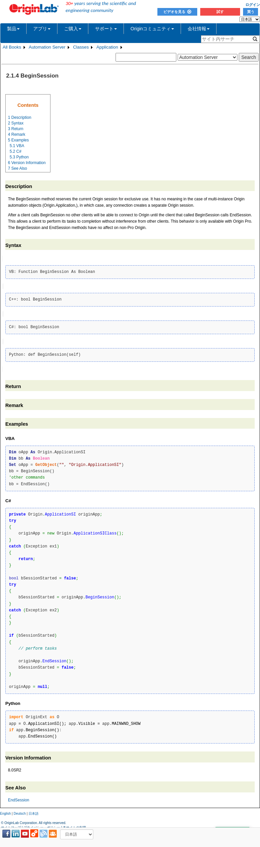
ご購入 (72, 28)
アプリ (41, 28)
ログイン (252, 5)
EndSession (18, 798)
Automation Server (47, 47)
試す (220, 12)
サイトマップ (11, 825)
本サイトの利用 (74, 825)
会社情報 (199, 28)
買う (250, 12)
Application (107, 47)
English (5, 812)
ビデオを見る (177, 12)
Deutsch (20, 812)
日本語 (34, 812)
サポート (106, 28)
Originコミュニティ (152, 28)
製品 (13, 28)
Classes (81, 47)
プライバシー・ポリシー (42, 825)
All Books (12, 47)
